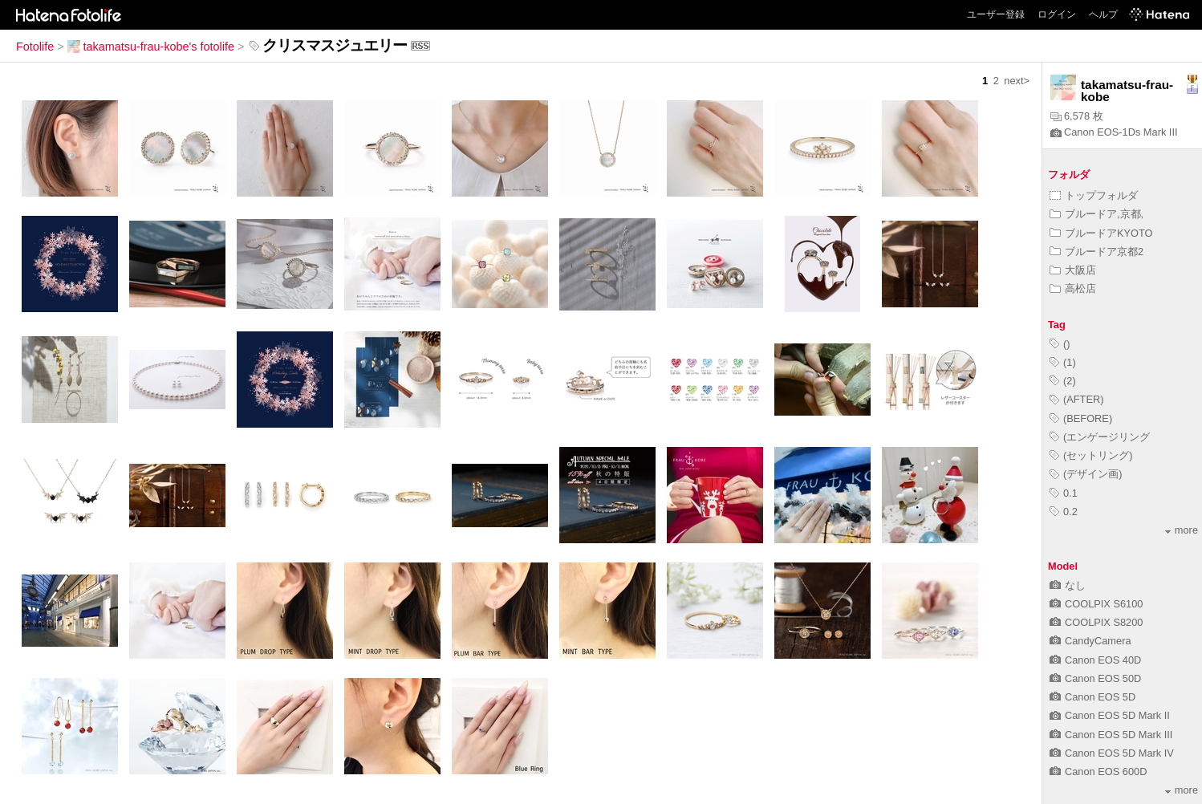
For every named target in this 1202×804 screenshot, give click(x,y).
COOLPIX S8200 (1096, 622)
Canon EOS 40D (1095, 660)
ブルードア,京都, (1096, 214)
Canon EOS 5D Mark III (1111, 735)
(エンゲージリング (1100, 437)
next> (1016, 81)
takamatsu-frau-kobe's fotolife (150, 46)
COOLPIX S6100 (1096, 604)
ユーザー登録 (996, 14)
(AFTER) (1076, 399)
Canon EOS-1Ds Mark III (1114, 132)
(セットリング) (1091, 455)
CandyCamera (1090, 641)
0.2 (1064, 512)
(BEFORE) (1081, 418)
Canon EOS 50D (1095, 678)
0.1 (1064, 493)
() (1060, 344)
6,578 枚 (1076, 116)
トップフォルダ (1094, 195)
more (1181, 530)
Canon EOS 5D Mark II (1110, 715)
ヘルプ (1103, 14)
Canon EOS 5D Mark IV (1112, 753)
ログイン (1057, 14)
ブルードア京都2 (1096, 252)
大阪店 (1073, 270)
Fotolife (35, 46)
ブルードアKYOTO (1101, 233)
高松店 (1073, 288)
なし (1068, 585)
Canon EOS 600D (1098, 771)
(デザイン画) (1086, 474)
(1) (1063, 362)
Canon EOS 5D (1092, 697)
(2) (1063, 381)
